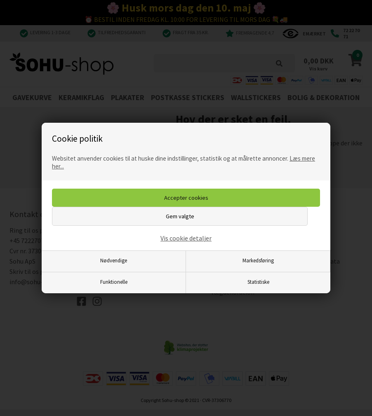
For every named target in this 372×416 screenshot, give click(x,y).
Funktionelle (113, 281)
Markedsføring (258, 260)
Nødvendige (113, 260)
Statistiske (258, 281)
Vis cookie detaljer (186, 238)
